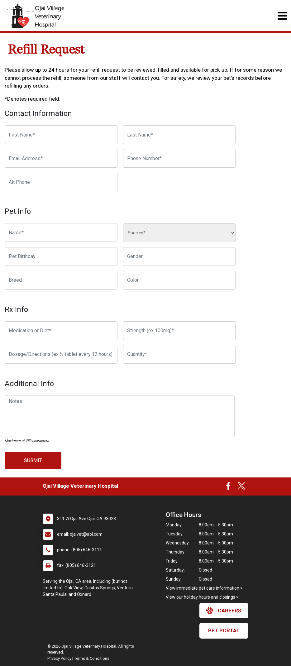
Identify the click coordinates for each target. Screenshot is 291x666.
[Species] (179, 232)
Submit (33, 460)
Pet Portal (224, 630)
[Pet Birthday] (61, 256)
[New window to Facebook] (228, 487)
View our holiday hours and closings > (202, 597)
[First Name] (61, 134)
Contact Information (38, 113)
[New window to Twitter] (241, 487)
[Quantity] (179, 354)
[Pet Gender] (179, 256)
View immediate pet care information (202, 588)
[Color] (179, 280)
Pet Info (18, 211)
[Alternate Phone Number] (61, 182)
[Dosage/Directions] (61, 354)
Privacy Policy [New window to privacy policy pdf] (59, 658)
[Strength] (179, 330)
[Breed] (61, 280)
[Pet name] (61, 232)
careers (223, 610)
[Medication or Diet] (61, 330)
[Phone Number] (179, 158)
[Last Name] (179, 134)
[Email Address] (61, 158)
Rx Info (16, 309)
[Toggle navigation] (282, 15)
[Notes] (120, 416)
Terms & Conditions (91, 658)
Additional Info (29, 383)
